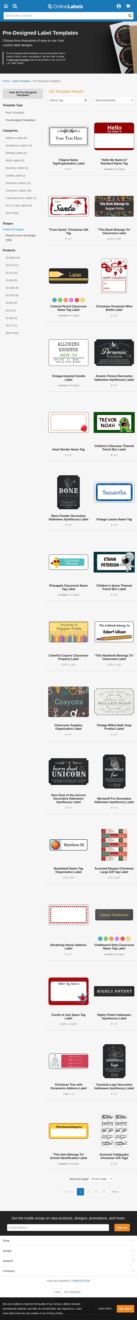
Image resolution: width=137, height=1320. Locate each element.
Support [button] (8, 1260)
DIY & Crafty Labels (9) (19, 205)
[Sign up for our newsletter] (58, 1227)
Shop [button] (6, 1240)
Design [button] (7, 1250)
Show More (12, 213)
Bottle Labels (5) (15, 160)
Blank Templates (15, 112)
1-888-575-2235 (81, 1280)
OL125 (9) (11, 272)
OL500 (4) (11, 302)
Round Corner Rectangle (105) (21, 237)
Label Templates (21, 81)
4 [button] (104, 1191)
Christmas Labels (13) (18, 183)
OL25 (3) (11, 310)
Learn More (104, 1308)
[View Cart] (128, 6)
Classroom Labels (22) (18, 190)
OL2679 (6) (12, 295)
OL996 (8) (11, 280)
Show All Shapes (13, 229)
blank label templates (19, 60)
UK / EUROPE (72, 1292)
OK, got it (126, 1308)
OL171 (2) (11, 325)
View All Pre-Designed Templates (23, 93)
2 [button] (88, 1191)
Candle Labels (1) (16, 175)
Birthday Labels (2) (16, 152)
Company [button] (9, 1270)
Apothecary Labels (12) (19, 145)
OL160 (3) (11, 317)
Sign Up (122, 1227)
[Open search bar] (14, 6)
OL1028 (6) (12, 287)
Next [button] (115, 1191)
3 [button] (96, 1191)
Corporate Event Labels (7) (21, 198)
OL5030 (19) (13, 257)
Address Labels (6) (16, 138)
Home (6, 81)
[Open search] (130, 15)
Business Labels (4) (17, 167)
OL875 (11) (12, 265)
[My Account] (118, 6)
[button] (5, 6)
